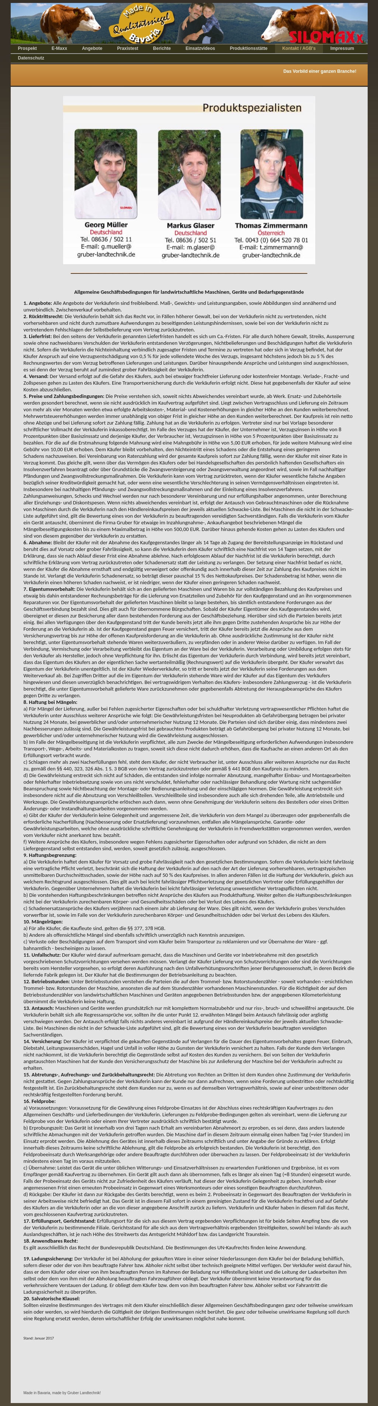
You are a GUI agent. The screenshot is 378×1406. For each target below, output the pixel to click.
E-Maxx (59, 48)
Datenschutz (31, 58)
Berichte (162, 48)
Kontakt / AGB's (299, 48)
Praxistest (127, 48)
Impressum (342, 48)
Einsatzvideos (200, 48)
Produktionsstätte (249, 48)
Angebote (92, 48)
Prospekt (27, 48)
